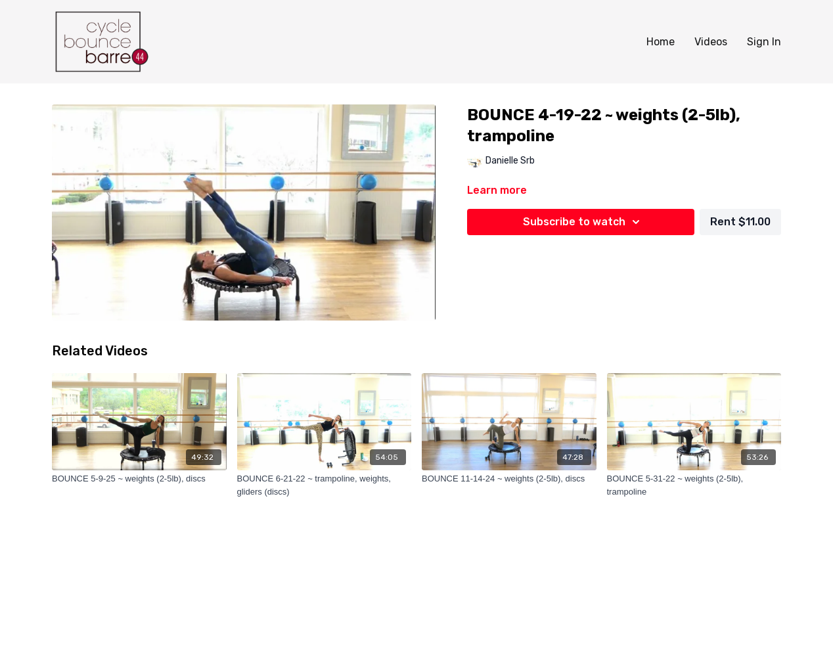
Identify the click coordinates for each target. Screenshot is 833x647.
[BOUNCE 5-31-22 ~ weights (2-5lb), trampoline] (694, 485)
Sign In (764, 41)
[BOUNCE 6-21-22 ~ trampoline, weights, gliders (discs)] (324, 485)
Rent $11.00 (740, 221)
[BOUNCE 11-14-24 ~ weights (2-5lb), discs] (509, 478)
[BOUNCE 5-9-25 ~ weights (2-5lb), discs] (139, 478)
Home (660, 41)
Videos (710, 41)
